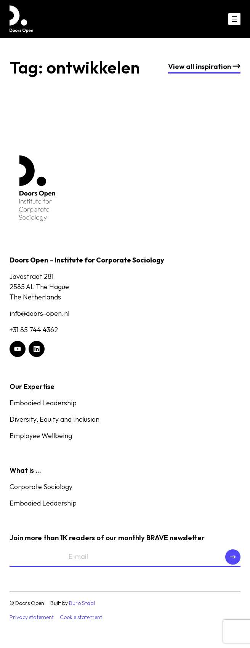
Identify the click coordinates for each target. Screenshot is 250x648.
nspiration (204, 66)
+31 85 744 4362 (34, 329)
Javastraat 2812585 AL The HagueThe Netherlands (39, 286)
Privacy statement (32, 617)
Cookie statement (81, 617)
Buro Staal (82, 603)
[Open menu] (234, 19)
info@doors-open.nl (39, 313)
